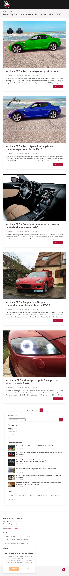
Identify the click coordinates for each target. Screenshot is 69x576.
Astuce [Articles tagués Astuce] (12, 495)
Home (5, 11)
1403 (36, 231)
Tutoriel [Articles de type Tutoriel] (12, 438)
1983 (36, 153)
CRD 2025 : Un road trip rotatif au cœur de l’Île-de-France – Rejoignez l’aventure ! (39, 453)
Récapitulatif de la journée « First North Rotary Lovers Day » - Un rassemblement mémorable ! (37, 469)
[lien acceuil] (6, 4)
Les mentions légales (13, 528)
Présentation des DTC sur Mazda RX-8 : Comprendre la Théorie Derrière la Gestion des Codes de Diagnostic (37, 460)
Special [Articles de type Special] (11, 435)
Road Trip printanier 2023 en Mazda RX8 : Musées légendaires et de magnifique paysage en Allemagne (38, 483)
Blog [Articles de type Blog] (10, 429)
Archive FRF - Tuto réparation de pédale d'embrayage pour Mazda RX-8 (29, 148)
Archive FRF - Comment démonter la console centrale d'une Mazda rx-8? (32, 226)
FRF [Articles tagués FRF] (32, 495)
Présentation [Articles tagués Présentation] (43, 495)
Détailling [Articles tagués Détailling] (22, 495)
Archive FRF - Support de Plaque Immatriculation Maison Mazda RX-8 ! (28, 304)
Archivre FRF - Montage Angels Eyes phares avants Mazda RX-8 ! (32, 382)
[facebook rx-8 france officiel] (63, 569)
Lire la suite (58, 87)
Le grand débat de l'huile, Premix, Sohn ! (16, 543)
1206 (36, 75)
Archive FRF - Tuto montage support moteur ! (32, 71)
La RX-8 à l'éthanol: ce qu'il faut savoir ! (16, 539)
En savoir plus (25, 569)
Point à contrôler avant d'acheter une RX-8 (17, 536)
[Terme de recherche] (17, 419)
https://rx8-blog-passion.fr (14, 522)
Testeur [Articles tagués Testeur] (12, 499)
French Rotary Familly (14, 75)
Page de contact (18, 526)
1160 (36, 309)
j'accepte (14, 569)
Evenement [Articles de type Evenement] (12, 432)
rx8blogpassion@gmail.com (15, 524)
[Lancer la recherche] (61, 419)
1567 (36, 387)
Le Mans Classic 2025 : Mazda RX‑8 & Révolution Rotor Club (35, 446)
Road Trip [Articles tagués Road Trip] (55, 495)
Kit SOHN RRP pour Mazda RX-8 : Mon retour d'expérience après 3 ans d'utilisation (39, 476)
